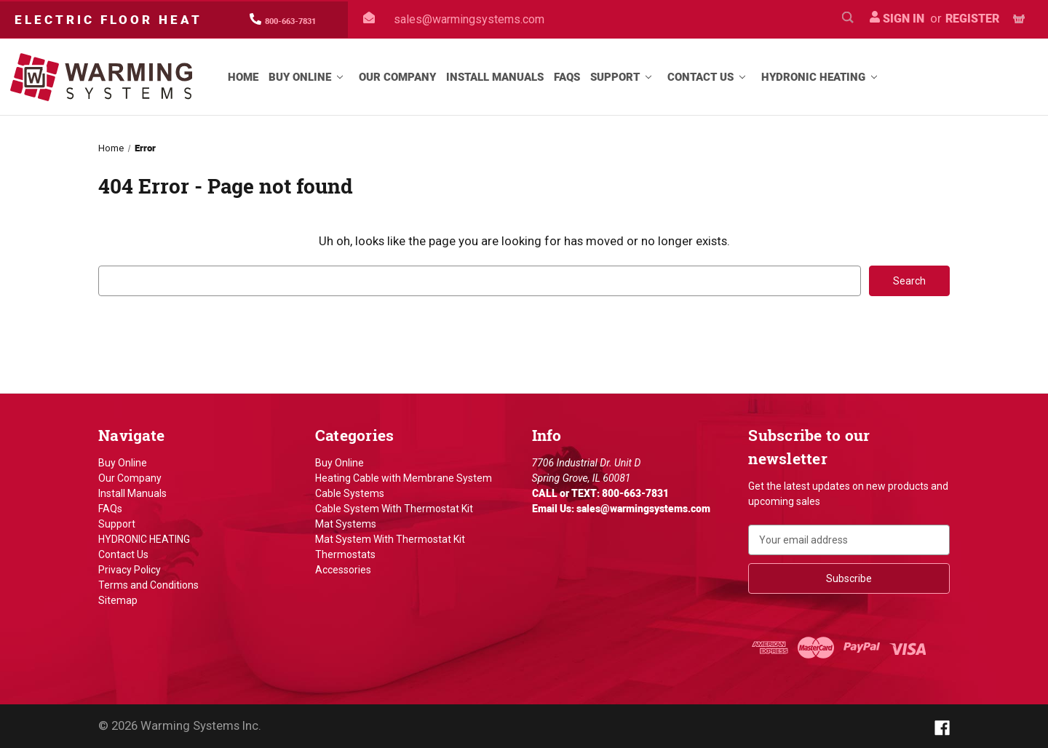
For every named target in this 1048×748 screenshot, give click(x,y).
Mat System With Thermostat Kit (390, 539)
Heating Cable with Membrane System (403, 478)
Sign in (897, 18)
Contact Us (709, 77)
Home (243, 77)
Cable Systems (349, 493)
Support (623, 77)
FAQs (567, 77)
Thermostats (345, 554)
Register (972, 18)
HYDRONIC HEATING (822, 77)
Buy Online (309, 77)
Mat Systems (345, 524)
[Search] (848, 19)
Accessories (343, 570)
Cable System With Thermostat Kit (394, 508)
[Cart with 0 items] (1019, 19)
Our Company (397, 77)
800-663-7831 (290, 21)
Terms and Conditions (148, 585)
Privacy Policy (129, 570)
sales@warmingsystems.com (469, 19)
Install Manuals (495, 77)
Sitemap (118, 600)
